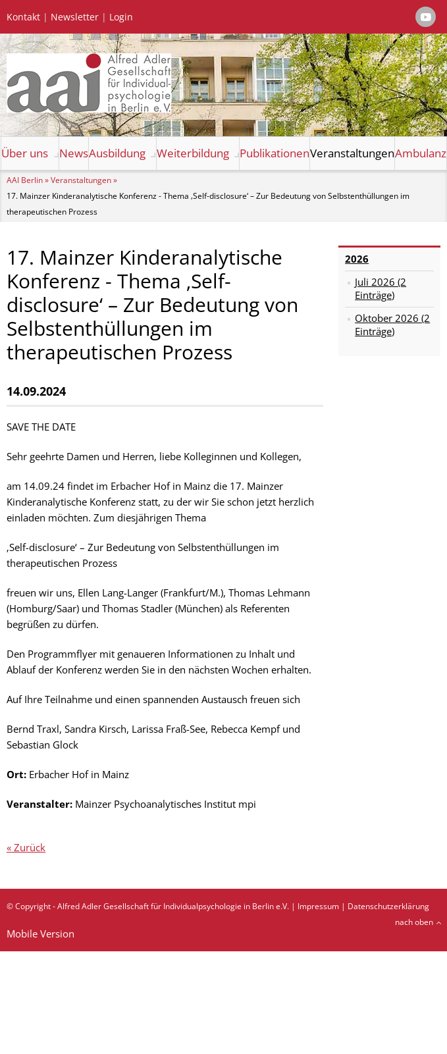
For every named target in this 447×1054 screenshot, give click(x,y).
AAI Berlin (25, 180)
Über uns (24, 153)
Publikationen (274, 153)
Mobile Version (40, 933)
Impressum (318, 906)
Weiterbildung (193, 153)
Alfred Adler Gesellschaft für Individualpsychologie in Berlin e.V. (173, 906)
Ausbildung (117, 153)
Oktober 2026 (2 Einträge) (392, 324)
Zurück (29, 847)
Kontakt (23, 17)
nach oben (414, 922)
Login (121, 17)
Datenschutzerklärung (388, 906)
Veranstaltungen (352, 153)
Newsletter (75, 17)
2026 (357, 258)
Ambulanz (420, 153)
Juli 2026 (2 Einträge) (380, 288)
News (73, 153)
